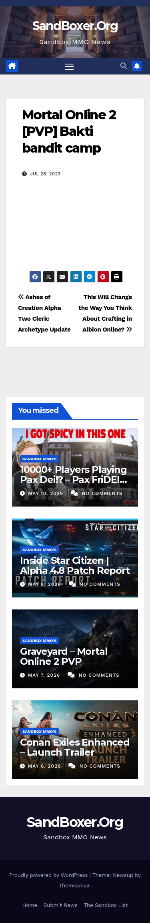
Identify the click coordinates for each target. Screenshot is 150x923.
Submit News (61, 905)
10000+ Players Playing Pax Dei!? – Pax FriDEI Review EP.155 (73, 479)
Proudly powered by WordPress (49, 875)
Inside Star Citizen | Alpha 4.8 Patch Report (75, 565)
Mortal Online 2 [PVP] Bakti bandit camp (69, 131)
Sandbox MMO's (39, 458)
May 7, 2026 (45, 675)
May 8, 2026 (45, 584)
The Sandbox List (106, 905)
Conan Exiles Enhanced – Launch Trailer (75, 747)
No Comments (102, 493)
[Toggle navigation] (69, 66)
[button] (123, 66)
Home (29, 905)
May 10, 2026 (46, 493)
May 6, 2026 (45, 766)
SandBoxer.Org (75, 25)
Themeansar (74, 886)
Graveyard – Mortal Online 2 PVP (63, 656)
